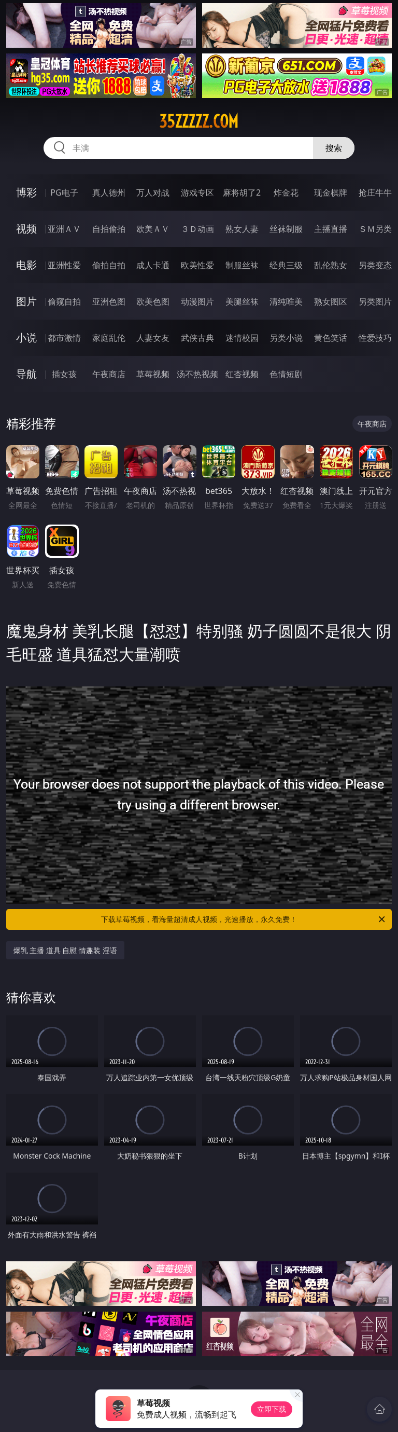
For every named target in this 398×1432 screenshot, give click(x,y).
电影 (26, 265)
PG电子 (64, 192)
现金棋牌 (330, 192)
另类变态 (375, 265)
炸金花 (286, 192)
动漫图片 (197, 301)
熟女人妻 (242, 229)
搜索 (333, 148)
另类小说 (286, 337)
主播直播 (330, 229)
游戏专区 (197, 192)
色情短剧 (286, 374)
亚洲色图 (108, 301)
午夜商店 (108, 374)
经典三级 (286, 265)
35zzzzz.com (198, 121)
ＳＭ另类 (375, 229)
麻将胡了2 (242, 192)
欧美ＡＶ (152, 229)
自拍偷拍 (108, 229)
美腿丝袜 (242, 301)
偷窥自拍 (64, 301)
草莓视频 (152, 374)
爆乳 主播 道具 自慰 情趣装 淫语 (65, 950)
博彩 (26, 192)
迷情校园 (242, 337)
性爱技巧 (375, 337)
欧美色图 (152, 301)
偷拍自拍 (108, 265)
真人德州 (108, 192)
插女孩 (64, 374)
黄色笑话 (330, 337)
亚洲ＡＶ (64, 229)
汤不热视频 (197, 374)
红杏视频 (242, 374)
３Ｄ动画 (197, 229)
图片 (26, 301)
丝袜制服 (286, 229)
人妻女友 (152, 337)
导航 (26, 374)
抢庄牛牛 (375, 192)
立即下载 (271, 1409)
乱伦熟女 (330, 265)
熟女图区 (330, 301)
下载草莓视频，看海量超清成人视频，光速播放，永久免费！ (244, 919)
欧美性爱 (197, 265)
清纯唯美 (286, 301)
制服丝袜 (242, 265)
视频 (26, 229)
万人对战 (152, 192)
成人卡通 (152, 265)
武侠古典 (197, 337)
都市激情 (64, 337)
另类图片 (375, 301)
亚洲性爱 (64, 265)
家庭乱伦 (108, 337)
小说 (26, 338)
